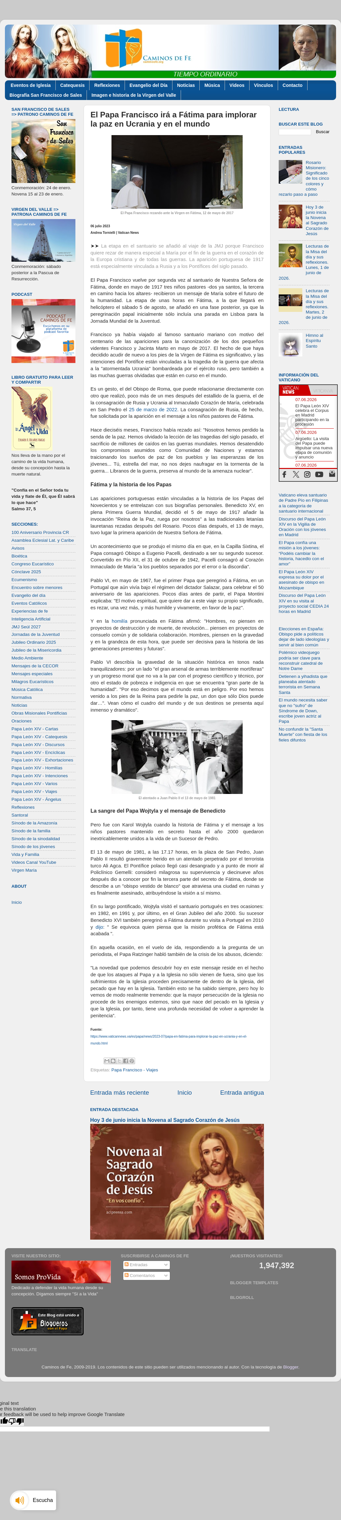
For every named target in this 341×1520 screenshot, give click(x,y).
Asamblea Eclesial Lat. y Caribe (42, 540)
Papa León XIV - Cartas (34, 728)
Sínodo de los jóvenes (33, 846)
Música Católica (27, 689)
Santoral (19, 815)
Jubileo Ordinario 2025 (33, 642)
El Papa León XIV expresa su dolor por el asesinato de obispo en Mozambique (301, 579)
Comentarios (140, 1275)
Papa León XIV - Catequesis (39, 736)
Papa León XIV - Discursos (38, 744)
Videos (237, 85)
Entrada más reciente (119, 1092)
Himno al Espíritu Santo (314, 340)
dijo (99, 927)
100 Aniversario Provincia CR (40, 532)
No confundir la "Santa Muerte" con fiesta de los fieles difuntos (303, 734)
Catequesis (72, 85)
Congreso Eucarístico (32, 563)
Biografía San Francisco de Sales (46, 95)
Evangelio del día (28, 595)
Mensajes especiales (31, 673)
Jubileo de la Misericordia (36, 650)
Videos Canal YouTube (33, 862)
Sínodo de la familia (30, 830)
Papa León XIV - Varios (34, 783)
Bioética (19, 556)
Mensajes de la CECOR (34, 665)
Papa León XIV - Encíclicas (38, 752)
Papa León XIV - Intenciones (39, 775)
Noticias (186, 85)
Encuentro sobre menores (36, 587)
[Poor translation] (16, 1421)
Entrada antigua (242, 1092)
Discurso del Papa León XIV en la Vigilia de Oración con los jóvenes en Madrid (302, 527)
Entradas (136, 1264)
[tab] (293, 390)
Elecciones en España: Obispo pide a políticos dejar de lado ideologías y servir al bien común (304, 636)
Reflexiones (107, 85)
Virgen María (24, 870)
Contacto (293, 85)
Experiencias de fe (29, 611)
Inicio (184, 1092)
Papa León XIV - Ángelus (36, 799)
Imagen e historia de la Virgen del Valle (133, 95)
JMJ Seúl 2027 (26, 626)
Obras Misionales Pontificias (39, 713)
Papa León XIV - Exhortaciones (42, 760)
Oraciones (21, 721)
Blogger (290, 1367)
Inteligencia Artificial (30, 619)
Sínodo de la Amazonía (34, 823)
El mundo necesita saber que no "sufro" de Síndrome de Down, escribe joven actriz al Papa (303, 711)
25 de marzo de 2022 (153, 409)
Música (212, 85)
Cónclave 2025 (26, 571)
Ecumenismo (24, 579)
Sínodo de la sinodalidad (35, 838)
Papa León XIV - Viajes (34, 791)
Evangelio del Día (149, 85)
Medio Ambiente (27, 658)
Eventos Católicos (29, 603)
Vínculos (263, 85)
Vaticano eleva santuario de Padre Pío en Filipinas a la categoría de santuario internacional (303, 503)
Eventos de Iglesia (31, 85)
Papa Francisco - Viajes (134, 1069)
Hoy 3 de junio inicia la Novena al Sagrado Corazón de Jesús (165, 1120)
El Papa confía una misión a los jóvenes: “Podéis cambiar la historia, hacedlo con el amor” (301, 553)
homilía (120, 621)
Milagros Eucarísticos (32, 681)
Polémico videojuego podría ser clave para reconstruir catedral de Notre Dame (301, 660)
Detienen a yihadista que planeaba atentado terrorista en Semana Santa (303, 684)
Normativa (21, 697)
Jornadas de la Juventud (35, 634)
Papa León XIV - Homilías (36, 767)
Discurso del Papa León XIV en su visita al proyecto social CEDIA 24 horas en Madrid (304, 603)
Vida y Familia (25, 854)
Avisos (18, 548)
